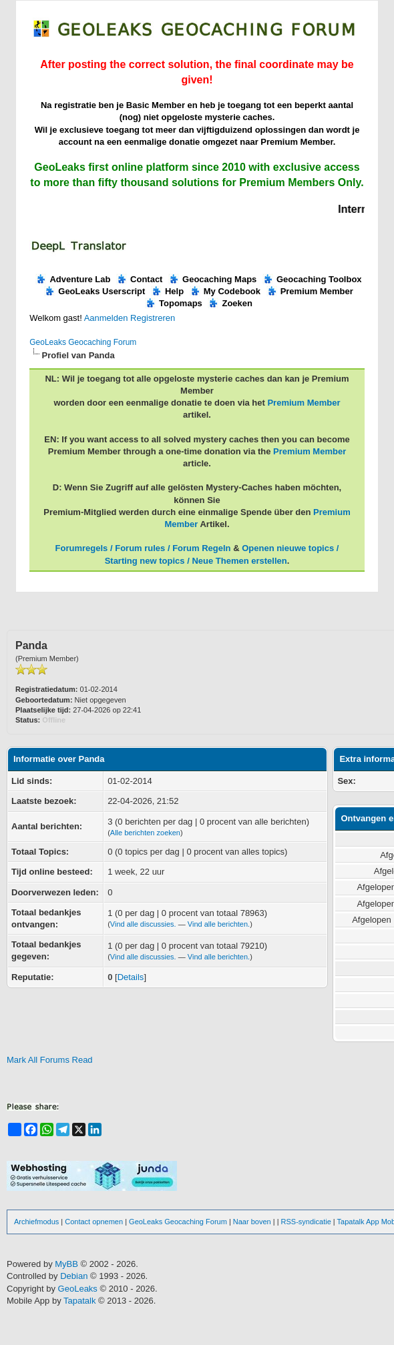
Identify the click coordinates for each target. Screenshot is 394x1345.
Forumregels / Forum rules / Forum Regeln (143, 548)
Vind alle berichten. (219, 924)
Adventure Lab (72, 279)
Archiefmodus (36, 1222)
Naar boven (252, 1222)
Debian (75, 1276)
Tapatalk (80, 1301)
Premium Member (309, 291)
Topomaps (173, 303)
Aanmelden (106, 318)
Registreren (152, 318)
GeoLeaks (79, 1289)
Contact (139, 279)
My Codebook (225, 291)
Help (167, 291)
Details (131, 977)
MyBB (66, 1264)
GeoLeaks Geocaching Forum (82, 342)
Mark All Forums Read (50, 1060)
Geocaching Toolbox (312, 279)
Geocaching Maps (212, 279)
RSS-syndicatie (306, 1222)
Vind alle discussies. (143, 924)
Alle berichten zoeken (145, 833)
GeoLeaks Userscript (94, 291)
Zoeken (230, 303)
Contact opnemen (94, 1222)
